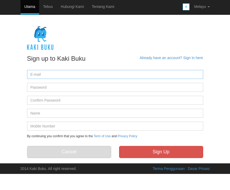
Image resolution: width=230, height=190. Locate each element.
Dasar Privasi (198, 169)
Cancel (69, 151)
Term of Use (102, 136)
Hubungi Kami (72, 6)
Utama (29, 6)
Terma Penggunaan (169, 169)
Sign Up (160, 151)
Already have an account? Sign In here (171, 58)
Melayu (201, 6)
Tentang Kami (103, 6)
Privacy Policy (127, 136)
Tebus (48, 6)
